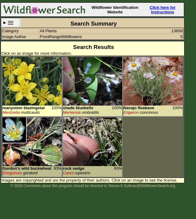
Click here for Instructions (163, 9)
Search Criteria (11, 22)
